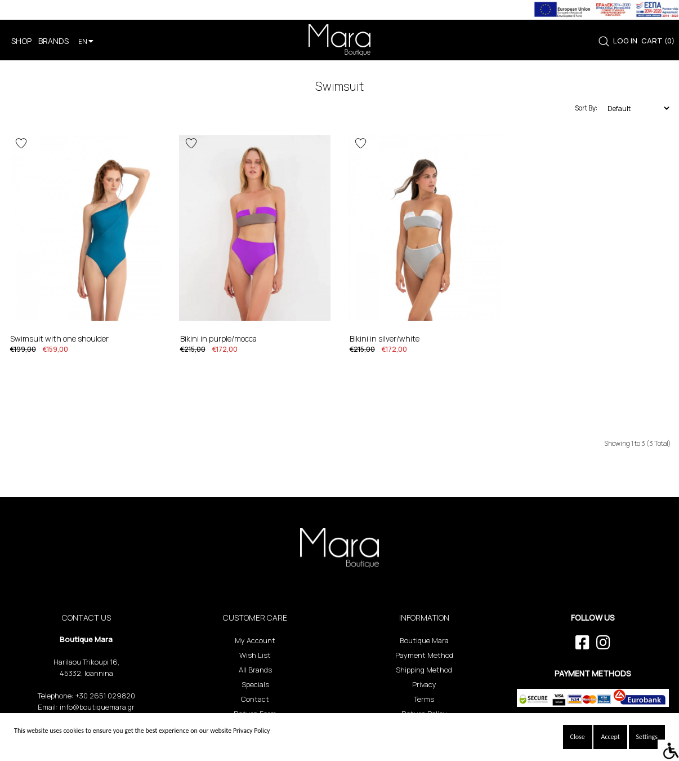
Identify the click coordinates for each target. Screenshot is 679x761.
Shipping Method (424, 670)
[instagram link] (603, 643)
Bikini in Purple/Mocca (218, 338)
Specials (255, 684)
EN (85, 41)
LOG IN (625, 41)
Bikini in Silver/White (384, 338)
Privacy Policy (251, 731)
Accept (610, 737)
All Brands (255, 670)
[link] (604, 41)
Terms (424, 699)
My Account (255, 640)
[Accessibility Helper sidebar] (668, 750)
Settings (647, 737)
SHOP (21, 41)
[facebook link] (582, 643)
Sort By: (586, 108)
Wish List (255, 655)
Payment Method (424, 655)
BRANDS (53, 41)
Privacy (424, 684)
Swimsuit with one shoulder (59, 338)
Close (577, 737)
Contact (255, 699)
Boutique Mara (424, 640)
